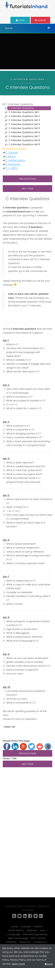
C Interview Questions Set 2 (24, 116)
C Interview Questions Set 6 (24, 132)
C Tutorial (11, 152)
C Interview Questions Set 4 (24, 124)
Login (20, 20)
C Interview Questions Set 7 (24, 136)
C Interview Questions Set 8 (24, 140)
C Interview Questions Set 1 (24, 112)
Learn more (18, 963)
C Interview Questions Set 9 (24, 144)
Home (8, 28)
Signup (40, 20)
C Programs (13, 164)
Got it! (50, 964)
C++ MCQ (11, 168)
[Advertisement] (27, 52)
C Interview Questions (21, 108)
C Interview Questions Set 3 (24, 120)
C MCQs (10, 156)
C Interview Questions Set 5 (24, 128)
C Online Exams (15, 160)
